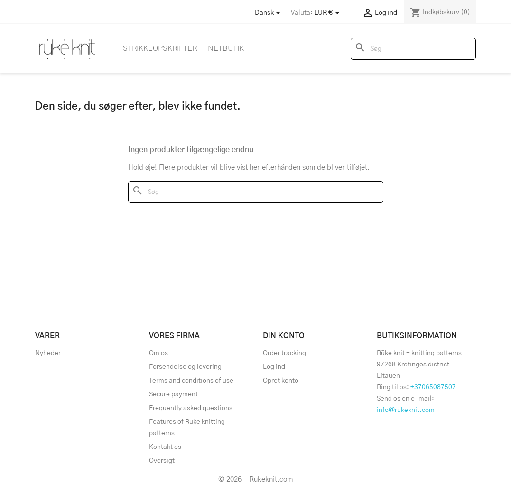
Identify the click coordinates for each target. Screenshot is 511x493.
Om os (158, 353)
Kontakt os (165, 447)
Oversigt (162, 460)
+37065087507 (433, 387)
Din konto (284, 335)
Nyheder (48, 353)
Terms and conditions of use (191, 380)
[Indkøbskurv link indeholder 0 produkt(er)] (440, 12)
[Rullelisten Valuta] (328, 12)
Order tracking (284, 353)
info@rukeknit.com (406, 410)
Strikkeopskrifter (160, 48)
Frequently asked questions (190, 408)
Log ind (274, 367)
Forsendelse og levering (185, 367)
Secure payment (173, 394)
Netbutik (226, 48)
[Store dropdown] (269, 12)
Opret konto (280, 380)
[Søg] (413, 49)
